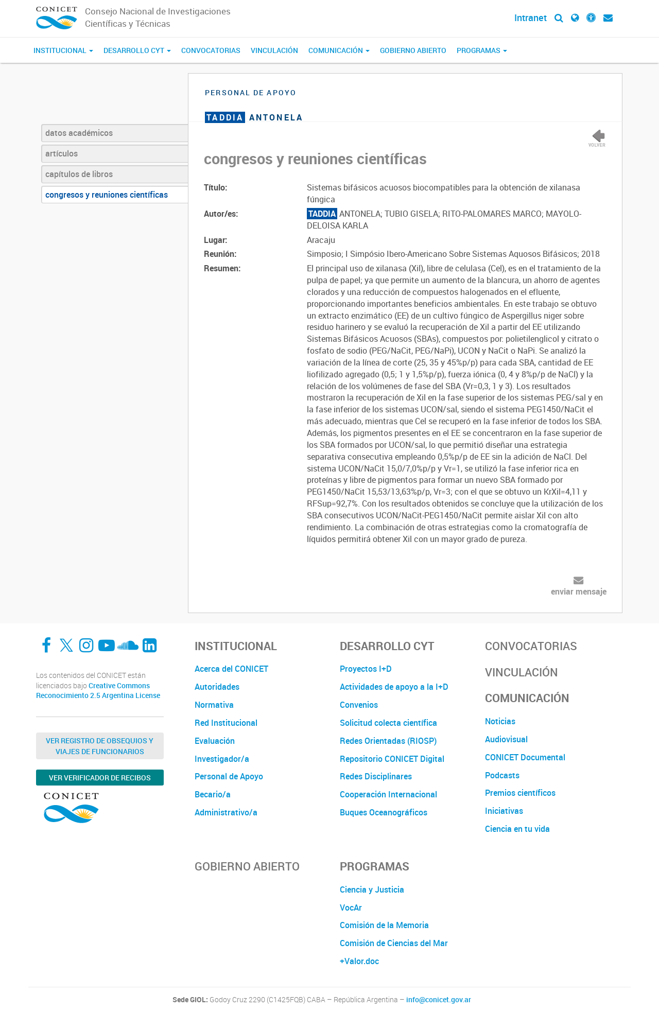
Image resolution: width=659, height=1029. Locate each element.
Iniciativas (504, 810)
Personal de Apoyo (229, 776)
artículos (61, 153)
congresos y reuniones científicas (106, 194)
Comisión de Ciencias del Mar (394, 943)
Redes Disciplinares (376, 776)
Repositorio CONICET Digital (392, 758)
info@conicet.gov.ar (438, 999)
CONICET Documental (525, 757)
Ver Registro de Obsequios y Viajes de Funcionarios (99, 746)
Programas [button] (482, 50)
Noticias (500, 721)
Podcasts (502, 775)
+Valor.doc (359, 961)
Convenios (359, 704)
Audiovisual (506, 739)
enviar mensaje (578, 591)
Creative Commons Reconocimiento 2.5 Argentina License (98, 690)
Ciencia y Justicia (372, 889)
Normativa (214, 704)
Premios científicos (520, 792)
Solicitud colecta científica (388, 722)
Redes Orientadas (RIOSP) (388, 740)
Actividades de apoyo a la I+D (394, 686)
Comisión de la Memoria (384, 925)
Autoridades (217, 686)
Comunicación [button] (339, 50)
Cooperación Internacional (388, 794)
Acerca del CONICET (231, 668)
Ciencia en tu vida (517, 828)
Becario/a (213, 794)
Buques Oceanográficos (383, 812)
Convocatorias (210, 50)
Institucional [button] (63, 50)
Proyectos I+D (366, 668)
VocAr (351, 907)
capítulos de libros (79, 174)
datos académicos (79, 132)
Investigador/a (222, 758)
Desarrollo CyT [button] (137, 50)
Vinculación (274, 50)
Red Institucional (226, 722)
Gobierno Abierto (413, 50)
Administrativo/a (226, 812)
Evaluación (215, 740)
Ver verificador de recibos (100, 777)
